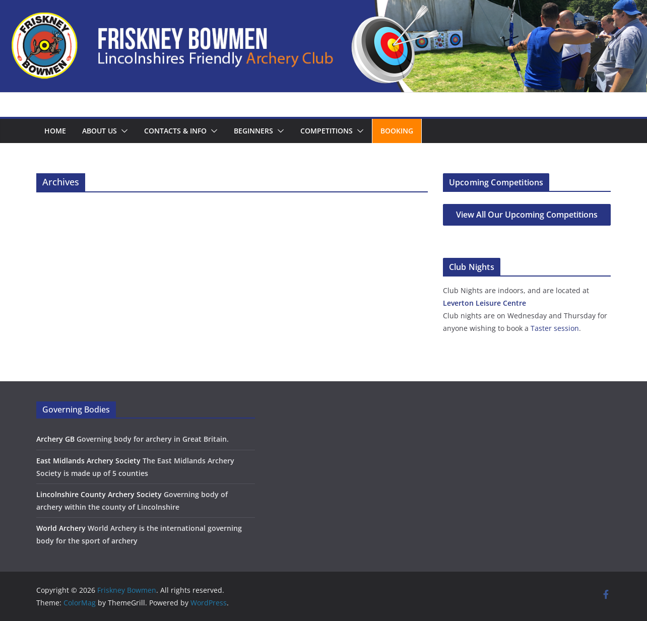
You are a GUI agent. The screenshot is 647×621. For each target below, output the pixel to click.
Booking (396, 130)
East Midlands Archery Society (88, 460)
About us (99, 130)
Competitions (326, 130)
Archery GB (55, 439)
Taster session (555, 328)
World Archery (61, 528)
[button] (122, 131)
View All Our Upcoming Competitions (527, 214)
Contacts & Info (175, 130)
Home (55, 130)
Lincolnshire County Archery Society (99, 494)
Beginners (253, 130)
